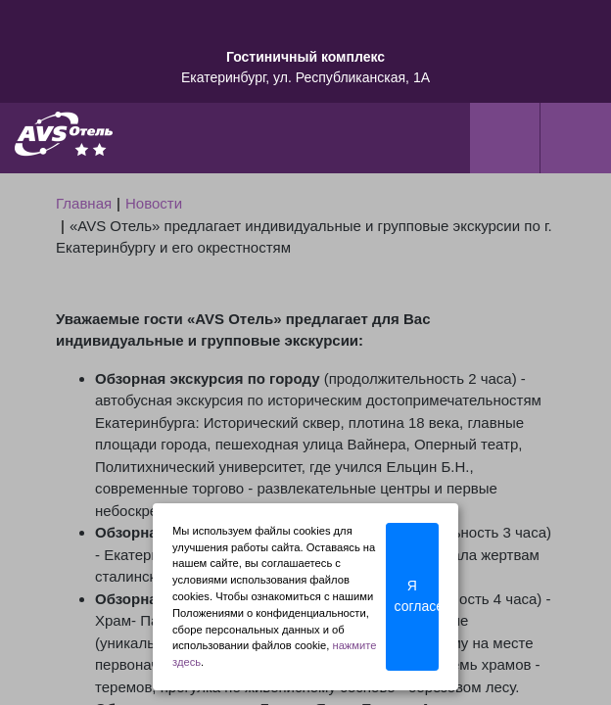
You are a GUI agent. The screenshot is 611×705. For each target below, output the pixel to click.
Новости (153, 203)
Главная (84, 203)
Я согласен (417, 596)
